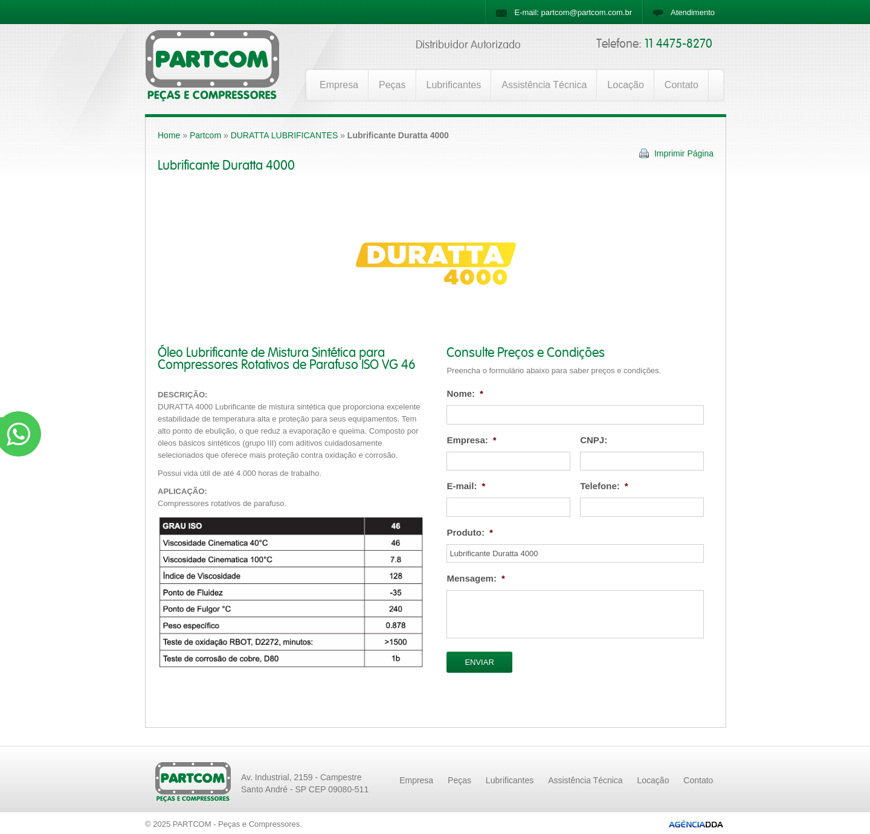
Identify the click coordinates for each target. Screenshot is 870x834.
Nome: (464, 393)
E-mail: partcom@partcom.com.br (573, 12)
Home (169, 135)
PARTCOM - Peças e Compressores (236, 824)
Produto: (469, 532)
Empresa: (471, 440)
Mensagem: (475, 578)
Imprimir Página (684, 153)
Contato (681, 85)
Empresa (339, 85)
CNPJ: (593, 440)
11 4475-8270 (678, 44)
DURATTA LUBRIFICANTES (284, 135)
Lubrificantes (454, 85)
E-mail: (465, 486)
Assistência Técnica (544, 85)
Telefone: (604, 486)
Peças (392, 85)
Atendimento (693, 12)
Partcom (205, 135)
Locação (625, 85)
